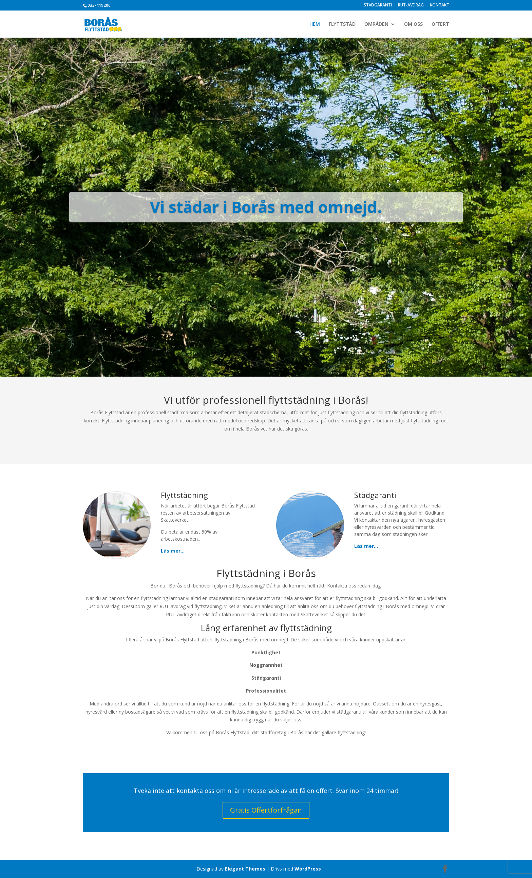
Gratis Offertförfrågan (266, 810)
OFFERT (440, 24)
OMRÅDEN (376, 24)
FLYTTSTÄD (342, 24)
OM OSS (413, 24)
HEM (314, 24)
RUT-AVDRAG (411, 5)
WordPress (307, 868)
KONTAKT (439, 5)
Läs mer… (173, 550)
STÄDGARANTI (378, 5)
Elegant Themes (245, 868)
